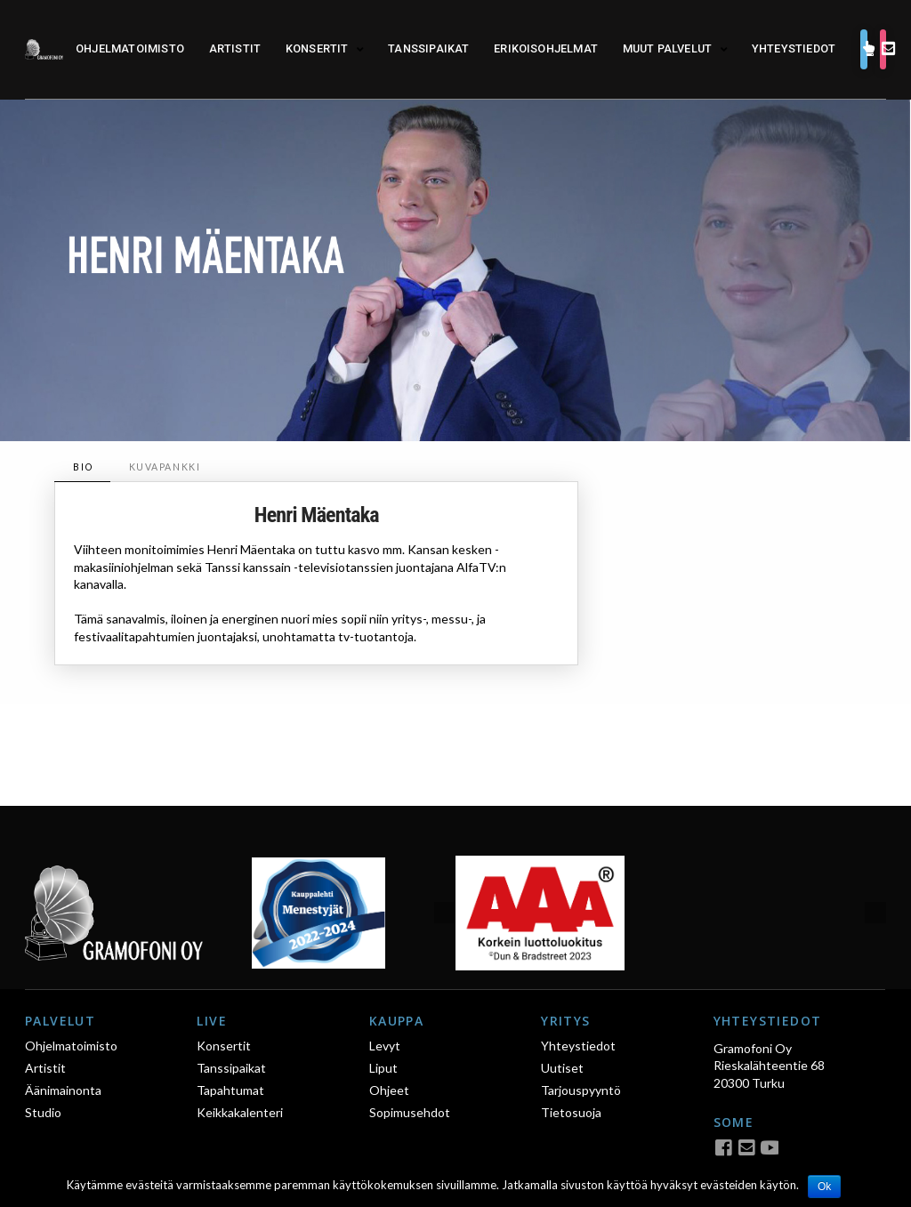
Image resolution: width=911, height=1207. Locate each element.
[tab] (81, 467)
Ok (824, 1186)
